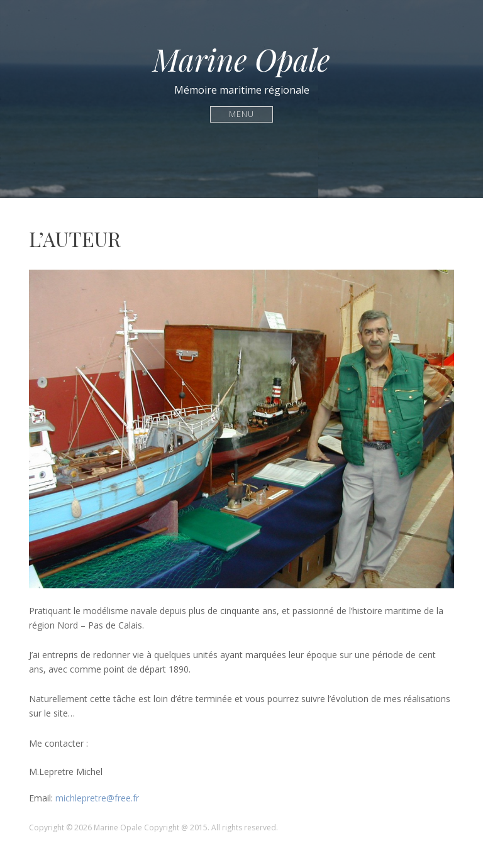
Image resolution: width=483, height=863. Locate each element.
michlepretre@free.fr (97, 798)
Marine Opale (241, 59)
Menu (242, 114)
